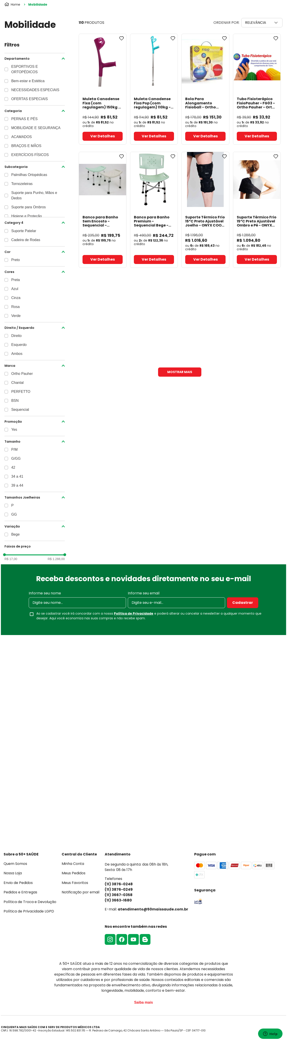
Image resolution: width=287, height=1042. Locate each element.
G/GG (16, 458)
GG (14, 514)
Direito (16, 336)
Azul (14, 289)
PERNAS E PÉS (24, 119)
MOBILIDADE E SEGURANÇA (36, 128)
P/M (14, 449)
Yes (14, 429)
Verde (16, 316)
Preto (15, 260)
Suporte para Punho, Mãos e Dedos (34, 195)
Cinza (15, 298)
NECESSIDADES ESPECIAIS (35, 90)
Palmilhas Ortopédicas (29, 175)
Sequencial (20, 409)
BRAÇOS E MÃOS (26, 146)
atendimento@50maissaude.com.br (153, 909)
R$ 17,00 (10, 559)
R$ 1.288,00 (56, 559)
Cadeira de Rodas (25, 240)
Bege (15, 534)
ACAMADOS (21, 137)
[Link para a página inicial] (12, 4)
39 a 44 (17, 485)
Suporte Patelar (23, 231)
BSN (15, 400)
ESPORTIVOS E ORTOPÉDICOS (24, 69)
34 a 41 (17, 476)
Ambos (16, 354)
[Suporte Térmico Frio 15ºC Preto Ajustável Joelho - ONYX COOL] (205, 210)
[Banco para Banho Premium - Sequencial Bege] (154, 210)
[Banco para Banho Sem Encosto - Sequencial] (102, 210)
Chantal (17, 383)
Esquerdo (19, 345)
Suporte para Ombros (28, 207)
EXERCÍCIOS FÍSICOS (30, 155)
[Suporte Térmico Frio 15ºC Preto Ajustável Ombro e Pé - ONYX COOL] (256, 210)
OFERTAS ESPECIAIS (29, 99)
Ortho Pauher (22, 374)
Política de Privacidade (133, 613)
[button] (34, 58)
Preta (15, 280)
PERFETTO (20, 391)
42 (13, 467)
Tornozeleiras (22, 184)
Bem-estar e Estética (28, 81)
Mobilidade (37, 4)
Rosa (15, 307)
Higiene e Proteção (26, 216)
